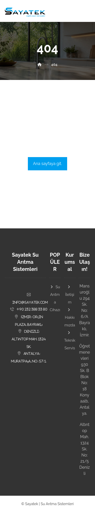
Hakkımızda (69, 317)
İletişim (69, 295)
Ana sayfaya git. (47, 163)
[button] (30, 294)
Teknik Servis (69, 340)
